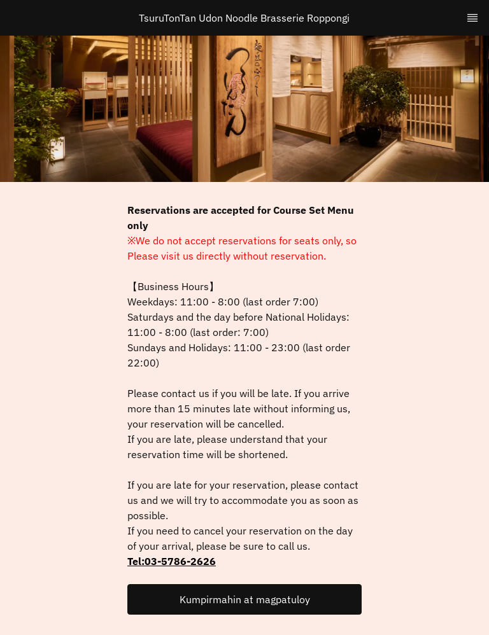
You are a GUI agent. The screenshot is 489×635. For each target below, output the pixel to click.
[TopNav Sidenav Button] (472, 17)
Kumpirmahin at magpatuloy (245, 599)
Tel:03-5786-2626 (171, 561)
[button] (244, 599)
